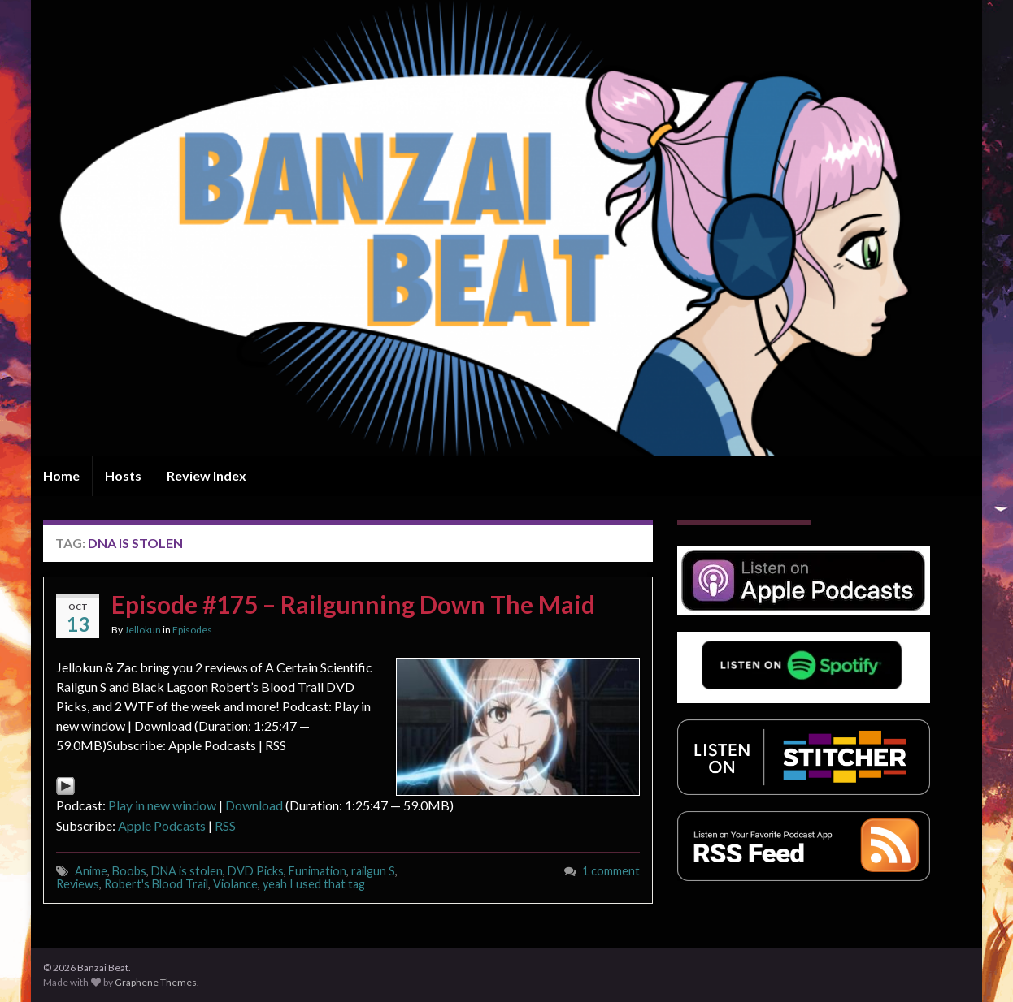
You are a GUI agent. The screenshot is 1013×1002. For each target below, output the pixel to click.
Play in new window (162, 805)
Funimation (317, 871)
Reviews (77, 884)
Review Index (206, 475)
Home (61, 475)
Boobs (129, 871)
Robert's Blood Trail (156, 884)
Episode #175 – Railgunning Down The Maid (353, 604)
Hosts (123, 475)
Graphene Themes (156, 982)
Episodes (192, 630)
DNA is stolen (187, 871)
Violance (235, 884)
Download (254, 805)
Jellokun (142, 630)
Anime (91, 871)
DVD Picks (256, 871)
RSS (225, 825)
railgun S (373, 871)
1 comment (611, 871)
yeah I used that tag (314, 884)
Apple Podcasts (162, 825)
